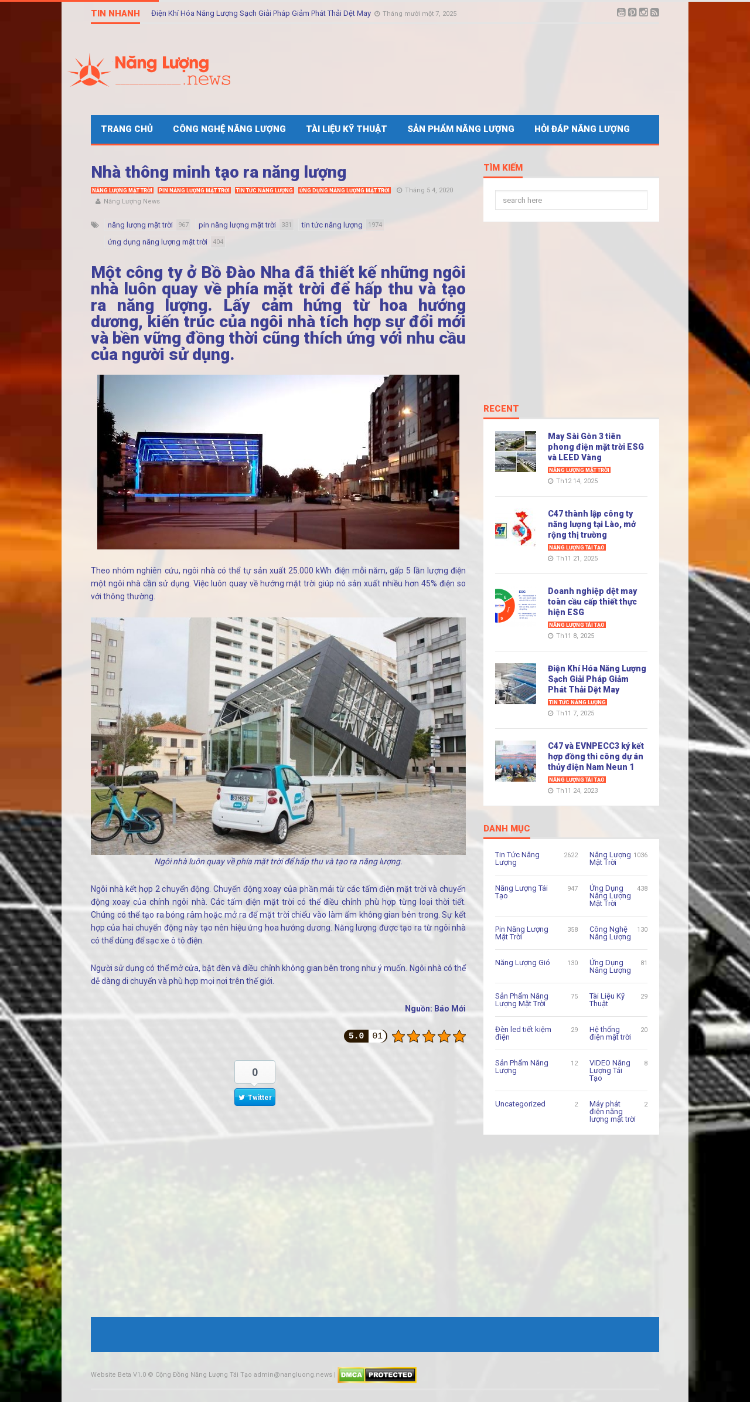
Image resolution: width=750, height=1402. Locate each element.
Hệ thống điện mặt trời (610, 1033)
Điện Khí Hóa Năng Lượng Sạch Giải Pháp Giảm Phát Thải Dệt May (262, 13)
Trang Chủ (127, 129)
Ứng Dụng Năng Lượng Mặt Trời (344, 191)
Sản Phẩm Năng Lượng (460, 129)
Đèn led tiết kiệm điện (523, 1033)
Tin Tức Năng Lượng (264, 191)
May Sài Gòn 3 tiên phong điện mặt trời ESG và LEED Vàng (596, 447)
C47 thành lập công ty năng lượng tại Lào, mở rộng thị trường (592, 524)
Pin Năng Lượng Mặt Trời (194, 191)
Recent (501, 409)
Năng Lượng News (132, 201)
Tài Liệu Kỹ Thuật (346, 129)
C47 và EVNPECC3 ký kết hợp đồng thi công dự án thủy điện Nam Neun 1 (596, 756)
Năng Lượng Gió (522, 962)
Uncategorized (520, 1104)
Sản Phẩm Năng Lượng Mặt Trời (521, 999)
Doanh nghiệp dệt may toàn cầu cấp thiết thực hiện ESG (592, 601)
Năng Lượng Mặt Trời (122, 191)
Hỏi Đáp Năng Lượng (582, 129)
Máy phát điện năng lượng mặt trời (612, 1111)
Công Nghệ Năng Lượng (229, 129)
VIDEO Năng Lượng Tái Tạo (609, 1070)
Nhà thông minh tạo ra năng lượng (218, 172)
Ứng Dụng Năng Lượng (610, 966)
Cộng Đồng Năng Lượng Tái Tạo (203, 1375)
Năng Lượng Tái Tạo (577, 548)
